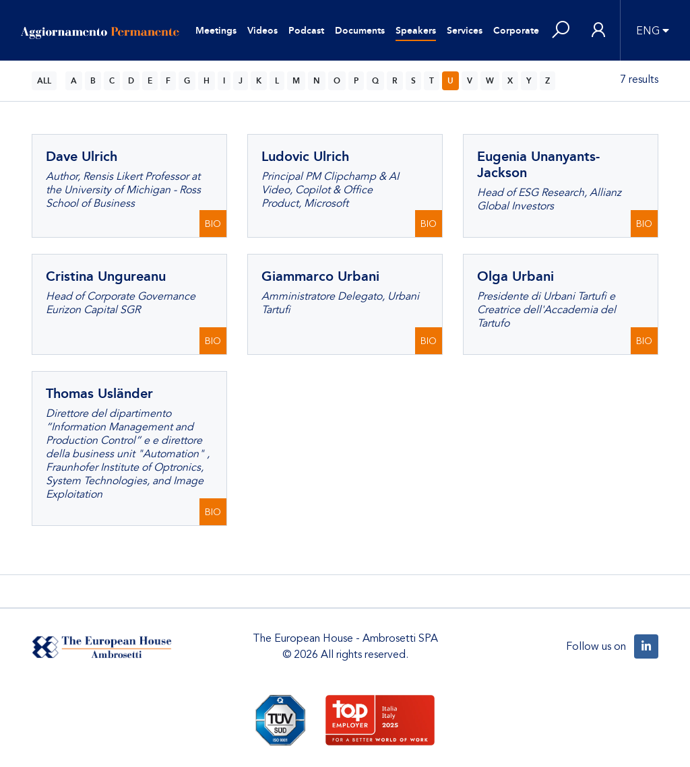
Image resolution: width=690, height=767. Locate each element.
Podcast (306, 30)
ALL (44, 81)
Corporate (516, 30)
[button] (560, 30)
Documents (360, 30)
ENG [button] (648, 31)
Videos (262, 30)
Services (464, 30)
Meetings (216, 30)
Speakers (416, 30)
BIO (213, 224)
